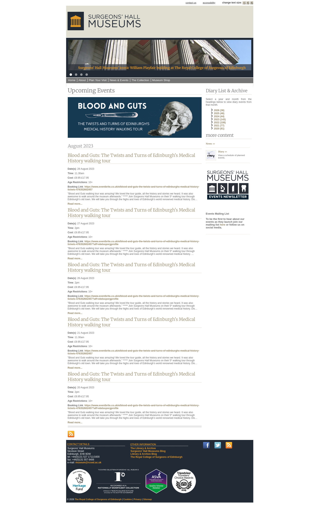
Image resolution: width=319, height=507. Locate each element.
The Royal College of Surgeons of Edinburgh (156, 457)
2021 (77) (219, 125)
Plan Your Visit (97, 80)
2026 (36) (219, 110)
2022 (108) (220, 122)
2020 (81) (219, 128)
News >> (210, 143)
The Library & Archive (143, 448)
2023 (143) (220, 119)
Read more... (75, 203)
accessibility (209, 2)
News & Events (119, 80)
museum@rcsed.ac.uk (88, 462)
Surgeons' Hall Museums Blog (148, 451)
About (82, 80)
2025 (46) (219, 113)
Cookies (127, 499)
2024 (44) (219, 116)
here (223, 224)
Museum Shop (161, 80)
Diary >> (222, 151)
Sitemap (147, 499)
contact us (191, 2)
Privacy (137, 499)
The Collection (140, 80)
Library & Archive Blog (144, 454)
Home (71, 80)
